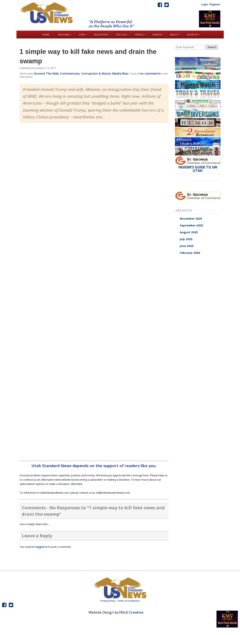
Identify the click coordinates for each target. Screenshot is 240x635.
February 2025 (190, 253)
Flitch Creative (131, 612)
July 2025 (186, 239)
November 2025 (191, 218)
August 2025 (189, 232)
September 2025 (191, 225)
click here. (77, 484)
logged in (41, 547)
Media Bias (120, 73)
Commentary (70, 73)
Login (204, 4)
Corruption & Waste (96, 73)
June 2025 (187, 246)
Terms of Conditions (128, 600)
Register (215, 4)
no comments (150, 73)
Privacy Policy (107, 600)
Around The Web (46, 73)
